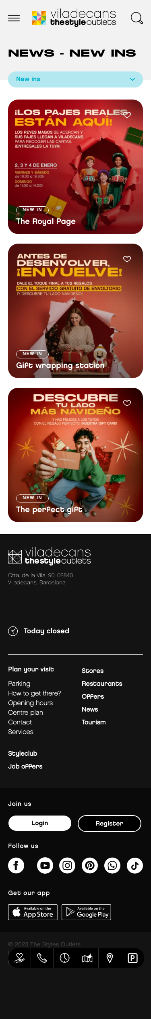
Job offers (25, 767)
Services (20, 732)
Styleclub (22, 754)
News (90, 710)
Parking (19, 684)
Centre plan (25, 713)
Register (110, 824)
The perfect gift (49, 510)
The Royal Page (46, 222)
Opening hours (30, 703)
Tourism (94, 723)
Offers (93, 697)
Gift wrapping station (60, 366)
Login (39, 823)
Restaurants (102, 684)
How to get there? (34, 694)
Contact (20, 723)
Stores (92, 671)
